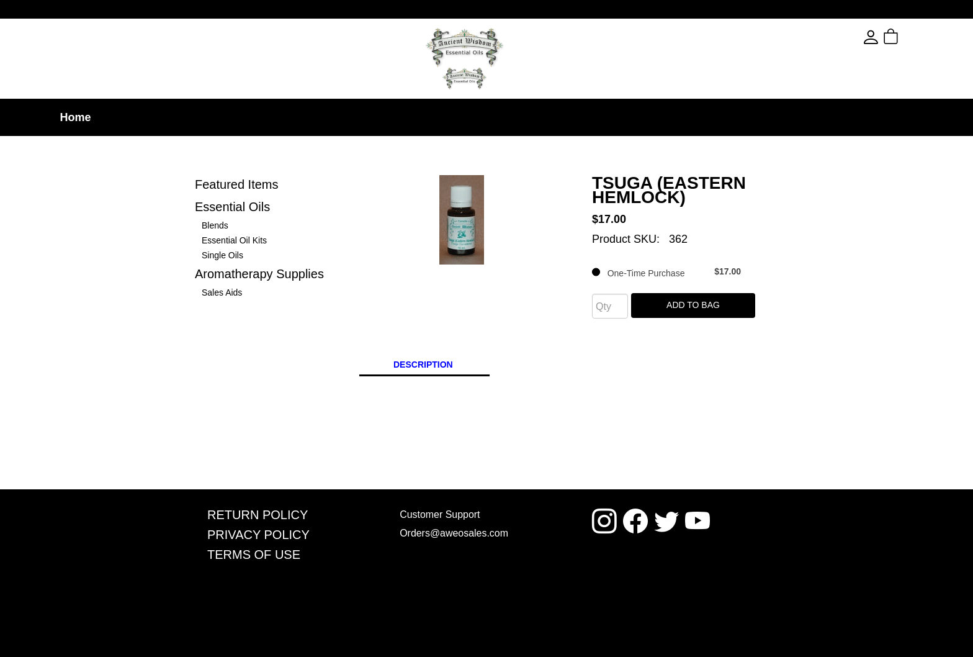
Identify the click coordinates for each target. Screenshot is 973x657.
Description (423, 364)
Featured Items (237, 184)
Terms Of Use (253, 553)
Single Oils (222, 255)
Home (75, 117)
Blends (215, 225)
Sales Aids (222, 292)
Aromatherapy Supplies (259, 274)
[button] (913, 37)
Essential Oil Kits (234, 240)
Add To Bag (693, 305)
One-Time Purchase (666, 272)
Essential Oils (232, 207)
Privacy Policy (258, 534)
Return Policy (257, 515)
